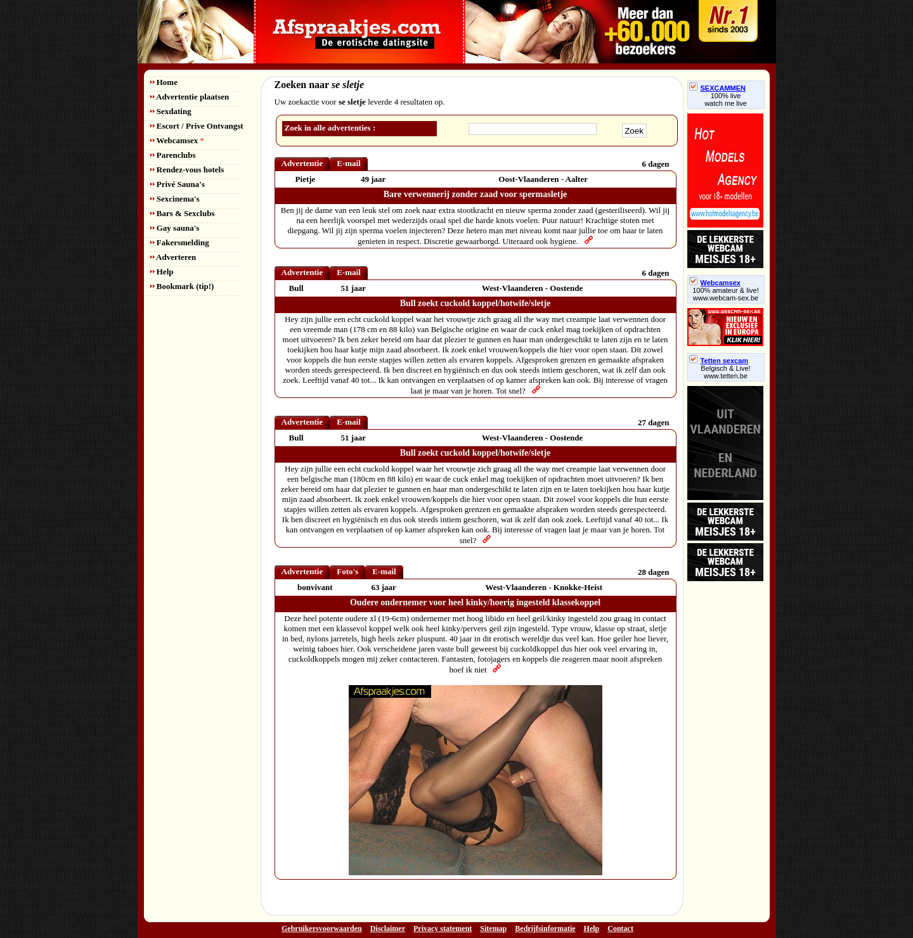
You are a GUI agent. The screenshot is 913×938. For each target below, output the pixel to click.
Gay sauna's (175, 228)
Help (162, 271)
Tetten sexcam (719, 360)
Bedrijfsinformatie (545, 928)
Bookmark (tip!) (182, 286)
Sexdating (170, 111)
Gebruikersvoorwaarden (322, 928)
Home (164, 82)
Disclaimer (387, 928)
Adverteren (173, 257)
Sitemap (493, 928)
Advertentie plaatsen (190, 96)
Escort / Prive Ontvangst (196, 126)
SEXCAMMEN (717, 88)
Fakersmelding (179, 242)
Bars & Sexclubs (182, 213)
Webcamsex (177, 140)
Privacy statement (442, 928)
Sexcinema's (175, 198)
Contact (620, 928)
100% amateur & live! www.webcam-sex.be (725, 294)
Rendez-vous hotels (187, 169)
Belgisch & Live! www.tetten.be (725, 372)
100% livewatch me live (725, 99)
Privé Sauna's (177, 184)
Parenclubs (173, 155)
